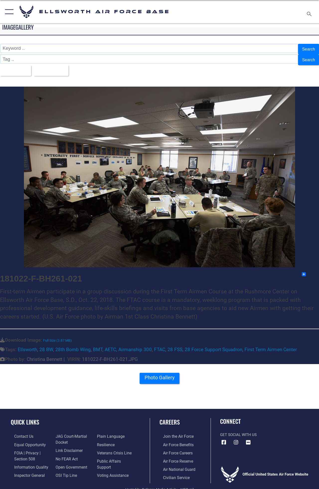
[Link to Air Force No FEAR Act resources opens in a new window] (65, 453)
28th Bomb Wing (73, 345)
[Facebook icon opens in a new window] (224, 438)
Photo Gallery (159, 375)
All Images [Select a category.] (15, 67)
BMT (97, 345)
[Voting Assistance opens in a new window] (113, 464)
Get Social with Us (238, 430)
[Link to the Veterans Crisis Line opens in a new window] (115, 448)
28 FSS (174, 345)
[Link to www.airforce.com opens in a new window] (174, 432)
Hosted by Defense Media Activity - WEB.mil (159, 483)
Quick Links (25, 418)
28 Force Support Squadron (213, 345)
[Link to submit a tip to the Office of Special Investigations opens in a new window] (64, 469)
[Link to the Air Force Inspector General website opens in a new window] (25, 469)
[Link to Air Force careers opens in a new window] (174, 448)
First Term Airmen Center (270, 345)
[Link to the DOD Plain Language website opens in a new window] (110, 432)
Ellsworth (27, 345)
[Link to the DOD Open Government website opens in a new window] (69, 461)
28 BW (46, 345)
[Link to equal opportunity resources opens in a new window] (25, 440)
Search (307, 48)
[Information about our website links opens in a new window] (67, 445)
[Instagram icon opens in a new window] (236, 438)
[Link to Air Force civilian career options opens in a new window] (172, 472)
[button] (8, 12)
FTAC (159, 345)
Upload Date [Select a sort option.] (55, 67)
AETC (110, 345)
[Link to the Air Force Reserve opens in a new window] (174, 456)
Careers (170, 418)
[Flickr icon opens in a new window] (248, 438)
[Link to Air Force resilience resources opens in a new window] (106, 440)
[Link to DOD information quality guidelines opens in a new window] (27, 461)
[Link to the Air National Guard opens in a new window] (175, 464)
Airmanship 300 (135, 345)
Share (310, 270)
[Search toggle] (310, 11)
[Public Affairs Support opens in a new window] (116, 456)
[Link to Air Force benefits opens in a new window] (174, 440)
